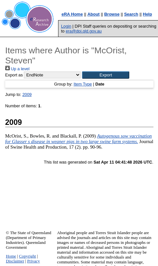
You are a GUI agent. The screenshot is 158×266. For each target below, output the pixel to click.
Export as (14, 75)
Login (66, 26)
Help (147, 14)
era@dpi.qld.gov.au (84, 31)
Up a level (17, 68)
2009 (26, 94)
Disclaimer (15, 261)
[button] (105, 75)
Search (131, 14)
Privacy (33, 261)
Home (11, 256)
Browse (111, 14)
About (93, 14)
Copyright (27, 256)
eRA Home (72, 14)
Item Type (82, 84)
